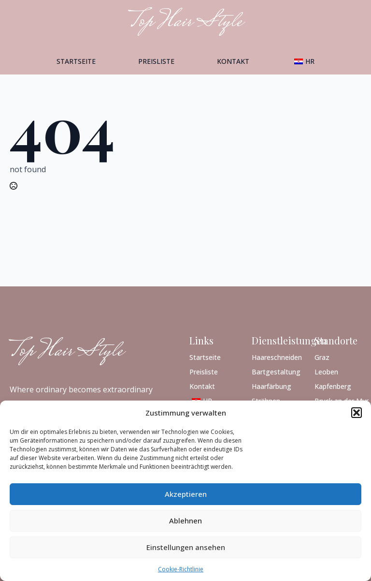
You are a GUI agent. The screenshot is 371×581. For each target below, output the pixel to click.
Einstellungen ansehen (185, 547)
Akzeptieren (186, 494)
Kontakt (233, 61)
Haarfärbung (271, 386)
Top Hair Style (66, 352)
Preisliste (156, 61)
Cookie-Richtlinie (180, 569)
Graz (321, 357)
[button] (356, 412)
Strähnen (266, 400)
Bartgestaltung (275, 371)
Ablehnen (185, 520)
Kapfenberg (332, 386)
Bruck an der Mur (337, 400)
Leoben (326, 371)
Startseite (76, 61)
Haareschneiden (275, 357)
